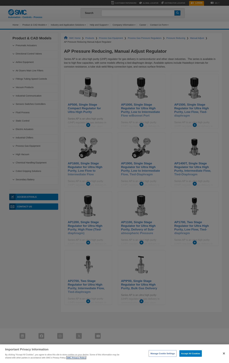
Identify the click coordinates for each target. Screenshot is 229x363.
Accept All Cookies (190, 358)
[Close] (223, 358)
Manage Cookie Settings (162, 358)
